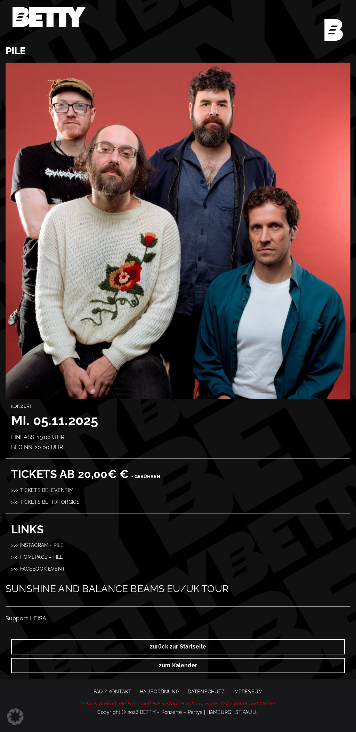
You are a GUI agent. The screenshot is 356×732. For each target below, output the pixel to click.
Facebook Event (42, 569)
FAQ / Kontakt (112, 691)
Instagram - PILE (42, 545)
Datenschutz (206, 691)
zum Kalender (178, 665)
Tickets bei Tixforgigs (50, 502)
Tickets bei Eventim (46, 490)
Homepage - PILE (41, 557)
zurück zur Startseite (178, 646)
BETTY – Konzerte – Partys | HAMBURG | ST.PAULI (198, 712)
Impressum (247, 691)
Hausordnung (159, 691)
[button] (15, 716)
